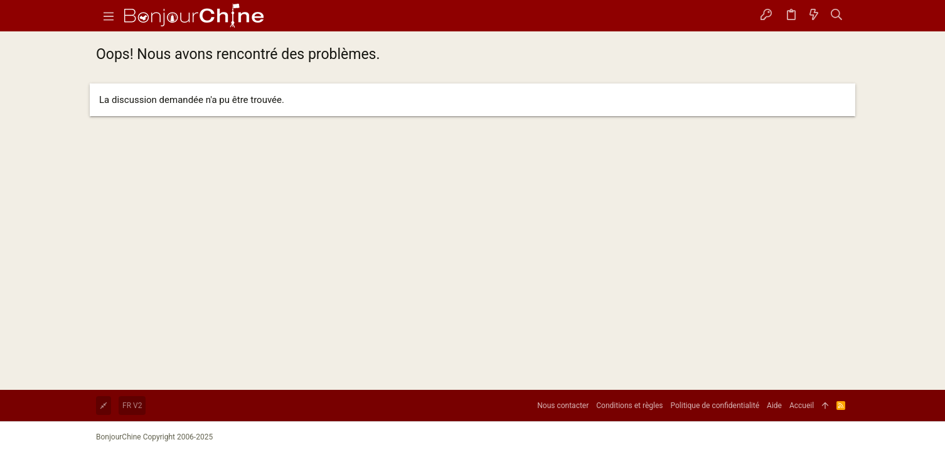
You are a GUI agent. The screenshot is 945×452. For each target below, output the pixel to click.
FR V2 (132, 405)
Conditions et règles (629, 405)
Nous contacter (563, 405)
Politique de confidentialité (715, 405)
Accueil (801, 405)
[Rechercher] (837, 15)
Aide (774, 405)
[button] (108, 15)
